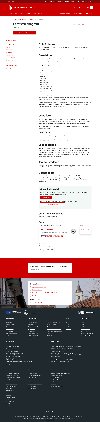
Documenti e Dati (9, 329)
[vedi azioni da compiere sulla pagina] (81, 24)
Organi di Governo (10, 322)
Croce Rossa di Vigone (55, 380)
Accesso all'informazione (65, 13)
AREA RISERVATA (49, 420)
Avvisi (67, 324)
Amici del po (53, 384)
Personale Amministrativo (11, 333)
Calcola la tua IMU (32, 377)
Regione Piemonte (32, 373)
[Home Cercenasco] (21, 7)
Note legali (8, 395)
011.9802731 (11, 348)
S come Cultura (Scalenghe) (57, 386)
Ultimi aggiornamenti (10, 401)
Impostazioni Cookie (10, 397)
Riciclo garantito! (32, 386)
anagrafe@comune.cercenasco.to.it (54, 236)
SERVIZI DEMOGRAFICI (47, 229)
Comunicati (68, 329)
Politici (7, 335)
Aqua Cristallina (54, 382)
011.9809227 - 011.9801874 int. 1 (55, 235)
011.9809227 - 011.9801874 (14, 346)
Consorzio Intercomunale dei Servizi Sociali (60, 373)
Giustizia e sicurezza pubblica (53, 322)
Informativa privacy (10, 393)
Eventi (82, 322)
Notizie (67, 322)
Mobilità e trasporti (51, 327)
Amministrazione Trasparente (12, 373)
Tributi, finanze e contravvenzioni (54, 331)
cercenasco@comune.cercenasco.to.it (17, 355)
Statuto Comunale (10, 390)
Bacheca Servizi (9, 388)
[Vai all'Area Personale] (84, 1)
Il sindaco (68, 327)
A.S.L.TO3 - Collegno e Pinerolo (35, 384)
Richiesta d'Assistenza (11, 386)
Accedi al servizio (46, 197)
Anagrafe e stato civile (27, 19)
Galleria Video (84, 331)
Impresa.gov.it (31, 380)
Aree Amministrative (10, 324)
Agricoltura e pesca (32, 322)
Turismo (48, 333)
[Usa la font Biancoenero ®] (55, 1)
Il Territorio (83, 327)
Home (14, 19)
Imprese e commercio (51, 324)
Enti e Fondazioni (9, 331)
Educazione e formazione (34, 338)
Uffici (7, 327)
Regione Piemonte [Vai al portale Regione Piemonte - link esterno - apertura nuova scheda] (10, 1)
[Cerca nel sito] (91, 7)
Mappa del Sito (9, 406)
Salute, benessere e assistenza (54, 329)
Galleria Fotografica (85, 329)
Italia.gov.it (30, 382)
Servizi (19, 19)
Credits (7, 399)
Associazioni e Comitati (86, 335)
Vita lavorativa (50, 335)
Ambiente (30, 324)
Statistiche (8, 403)
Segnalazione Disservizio (11, 384)
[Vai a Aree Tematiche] (69, 1)
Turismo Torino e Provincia (56, 375)
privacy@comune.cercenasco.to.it (61, 361)
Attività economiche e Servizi (87, 333)
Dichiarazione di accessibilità (12, 375)
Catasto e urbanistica (33, 333)
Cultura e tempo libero (33, 335)
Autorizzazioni (31, 331)
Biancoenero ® (55, 418)
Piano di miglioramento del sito (13, 377)
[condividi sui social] (73, 24)
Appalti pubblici (31, 329)
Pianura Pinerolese (55, 377)
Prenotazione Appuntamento (12, 382)
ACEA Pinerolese (32, 388)
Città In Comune (77, 416)
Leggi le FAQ (8, 380)
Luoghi (82, 324)
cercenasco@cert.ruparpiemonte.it (16, 353)
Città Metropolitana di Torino (34, 375)
